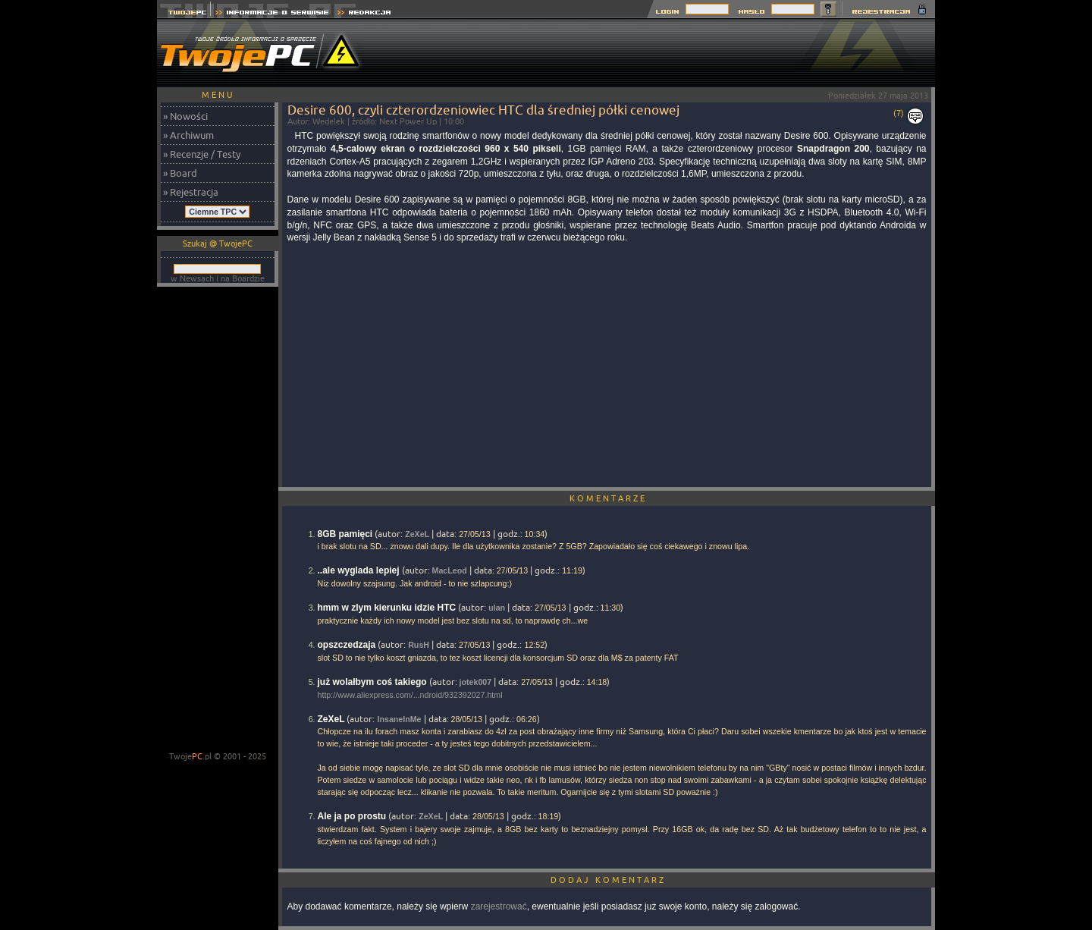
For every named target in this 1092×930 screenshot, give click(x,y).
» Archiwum (188, 135)
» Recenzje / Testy (201, 154)
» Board (180, 173)
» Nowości (185, 116)
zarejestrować (499, 906)
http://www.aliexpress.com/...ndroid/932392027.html (410, 694)
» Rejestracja (190, 192)
